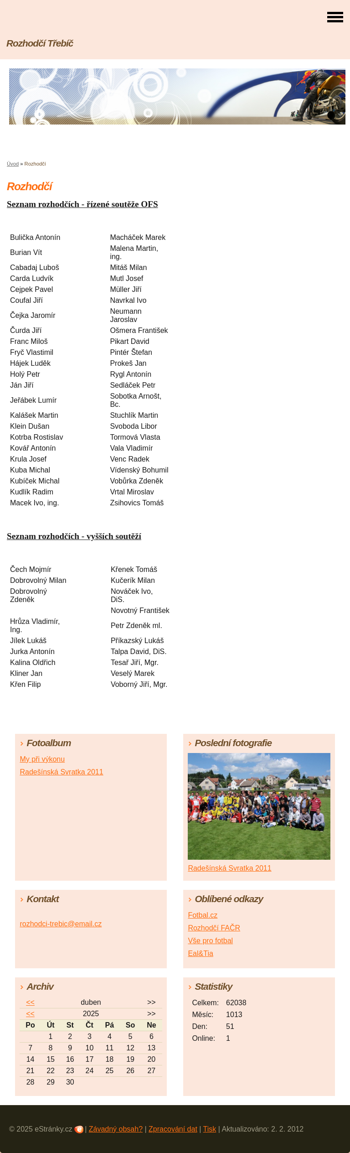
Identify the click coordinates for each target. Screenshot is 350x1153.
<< (30, 1002)
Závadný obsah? (116, 1129)
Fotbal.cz (202, 915)
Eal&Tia (200, 953)
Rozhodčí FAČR (214, 928)
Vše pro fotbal (210, 941)
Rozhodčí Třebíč (39, 43)
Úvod (13, 163)
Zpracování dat (173, 1129)
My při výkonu (42, 759)
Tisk (209, 1129)
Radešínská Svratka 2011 (61, 772)
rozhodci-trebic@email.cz (61, 924)
